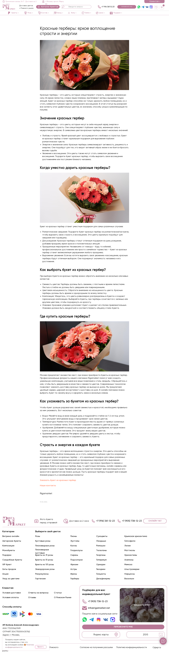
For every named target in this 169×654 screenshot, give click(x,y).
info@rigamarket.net (99, 608)
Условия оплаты (10, 597)
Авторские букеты (11, 541)
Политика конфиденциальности (131, 647)
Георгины (101, 555)
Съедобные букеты (12, 560)
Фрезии (74, 564)
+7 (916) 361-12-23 (105, 521)
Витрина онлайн (10, 536)
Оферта (157, 647)
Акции (5, 574)
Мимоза (128, 564)
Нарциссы (129, 574)
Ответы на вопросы (38, 593)
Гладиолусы (76, 550)
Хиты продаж (9, 569)
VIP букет (7, 564)
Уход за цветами (10, 579)
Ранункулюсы (42, 574)
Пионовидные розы (45, 546)
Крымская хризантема (135, 536)
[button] (48, 7)
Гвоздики (100, 569)
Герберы (74, 579)
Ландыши (101, 541)
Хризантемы (130, 555)
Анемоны (128, 560)
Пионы (73, 536)
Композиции (8, 546)
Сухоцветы (101, 536)
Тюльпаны (101, 550)
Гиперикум (101, 560)
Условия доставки (11, 593)
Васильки (129, 579)
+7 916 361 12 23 (108, 7)
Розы (37, 536)
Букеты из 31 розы (44, 555)
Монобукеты (8, 550)
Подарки (6, 555)
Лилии (127, 546)
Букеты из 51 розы (44, 560)
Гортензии (40, 579)
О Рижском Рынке (62, 597)
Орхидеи (100, 564)
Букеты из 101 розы (44, 564)
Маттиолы (129, 550)
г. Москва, (15, 635)
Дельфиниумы (103, 579)
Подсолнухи (76, 560)
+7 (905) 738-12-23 (132, 521)
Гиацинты (101, 574)
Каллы (73, 546)
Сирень (74, 555)
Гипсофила (129, 541)
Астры (73, 569)
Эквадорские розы (45, 569)
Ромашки (100, 546)
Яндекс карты (101, 634)
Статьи (58, 593)
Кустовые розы (42, 541)
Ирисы (73, 574)
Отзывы (32, 597)
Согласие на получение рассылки (96, 647)
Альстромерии (131, 569)
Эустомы (74, 541)
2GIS (145, 634)
